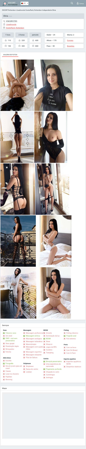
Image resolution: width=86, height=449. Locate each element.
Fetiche (8, 352)
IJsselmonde (20, 10)
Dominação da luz (52, 336)
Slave (48, 341)
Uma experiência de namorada (53, 365)
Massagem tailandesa (34, 341)
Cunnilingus (50, 375)
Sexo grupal (10, 343)
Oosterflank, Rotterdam (33, 10)
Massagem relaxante (33, 355)
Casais (8, 371)
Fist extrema (71, 339)
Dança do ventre (32, 369)
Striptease (29, 366)
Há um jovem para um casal (14, 367)
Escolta (8, 361)
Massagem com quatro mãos (34, 348)
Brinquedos (10, 349)
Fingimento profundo (54, 369)
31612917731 (11, 21)
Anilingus (49, 378)
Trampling (49, 353)
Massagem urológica (34, 339)
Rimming (9, 380)
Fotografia (9, 363)
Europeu (70, 40)
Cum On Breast (71, 350)
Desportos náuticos (73, 367)
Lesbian (29, 372)
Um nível (9, 336)
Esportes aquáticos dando (73, 363)
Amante (49, 333)
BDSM (48, 339)
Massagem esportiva (34, 352)
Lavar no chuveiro (12, 374)
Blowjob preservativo (54, 361)
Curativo (49, 350)
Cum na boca (71, 347)
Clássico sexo (11, 333)
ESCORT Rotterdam (9, 10)
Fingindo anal (71, 336)
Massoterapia (31, 344)
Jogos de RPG (51, 347)
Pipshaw (9, 377)
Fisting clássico (72, 333)
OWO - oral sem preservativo (11, 339)
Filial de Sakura (31, 358)
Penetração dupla (12, 346)
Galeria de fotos (10, 55)
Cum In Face (71, 353)
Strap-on (49, 344)
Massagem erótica (33, 336)
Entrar (80, 3)
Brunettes (70, 46)
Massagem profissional (34, 333)
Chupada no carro (52, 372)
